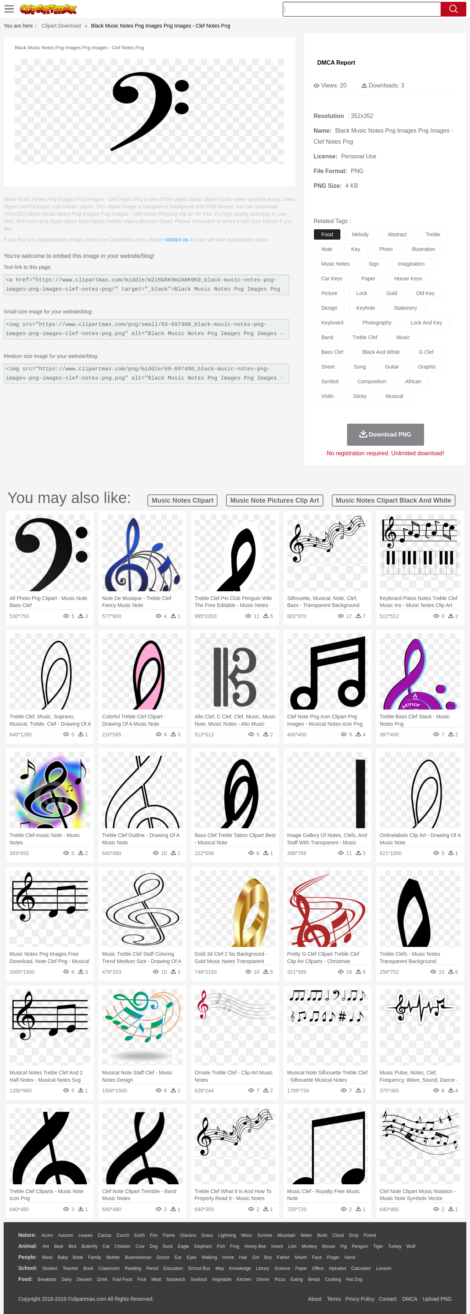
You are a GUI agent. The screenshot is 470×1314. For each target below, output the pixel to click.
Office (317, 1268)
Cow (139, 1246)
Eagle (183, 1246)
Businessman (138, 1257)
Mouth (301, 1257)
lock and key (426, 323)
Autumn (65, 1235)
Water (306, 1235)
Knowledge (240, 1268)
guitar (392, 367)
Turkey (394, 1246)
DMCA (409, 1299)
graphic (427, 367)
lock (362, 293)
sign (374, 264)
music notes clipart (182, 500)
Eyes (191, 1257)
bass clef (332, 352)
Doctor (163, 1257)
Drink (102, 1279)
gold (391, 293)
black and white (381, 352)
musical (394, 396)
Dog (153, 1246)
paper (368, 278)
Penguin (360, 1246)
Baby (63, 1257)
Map (220, 1268)
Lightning (227, 1235)
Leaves (85, 1235)
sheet (328, 367)
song (360, 367)
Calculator (361, 1268)
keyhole (366, 308)
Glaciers (188, 1235)
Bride (78, 1257)
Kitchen (244, 1279)
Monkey (309, 1246)
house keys (408, 278)
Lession (383, 1268)
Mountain (286, 1235)
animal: (27, 1246)
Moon (246, 1235)
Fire (154, 1235)
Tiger (378, 1246)
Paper (301, 1268)
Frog (234, 1246)
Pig (343, 1246)
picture (329, 293)
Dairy (66, 1279)
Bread (314, 1279)
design (329, 308)
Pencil (152, 1268)
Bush (322, 1235)
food (327, 234)
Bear (58, 1246)
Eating (296, 1279)
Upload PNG (437, 1299)
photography (376, 323)
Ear (178, 1257)
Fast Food (122, 1279)
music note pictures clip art (274, 500)
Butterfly (90, 1246)
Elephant (203, 1246)
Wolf (410, 1246)
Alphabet (337, 1268)
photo (386, 249)
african (413, 381)
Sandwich (175, 1279)
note (326, 249)
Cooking (333, 1279)
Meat (156, 1279)
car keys (332, 278)
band (327, 337)
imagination (411, 264)
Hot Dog (354, 1279)
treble (433, 234)
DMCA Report (336, 63)
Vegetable (221, 1279)
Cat (106, 1246)
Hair (243, 1257)
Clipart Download (61, 26)
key (355, 249)
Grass (207, 1235)
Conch (122, 1235)
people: (27, 1257)
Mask (47, 1257)
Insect (277, 1246)
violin (327, 396)
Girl (255, 1257)
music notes (335, 264)
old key (425, 293)
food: (25, 1279)
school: (27, 1268)
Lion (292, 1246)
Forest (370, 1235)
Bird (72, 1246)
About (315, 1299)
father (283, 1257)
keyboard (332, 323)
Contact (388, 1299)
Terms (334, 1299)
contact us (176, 240)
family (94, 1257)
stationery (405, 308)
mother (113, 1257)
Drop (353, 1235)
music (403, 337)
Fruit (141, 1279)
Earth (139, 1235)
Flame (169, 1235)
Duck (168, 1246)
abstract (397, 234)
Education (173, 1268)
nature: (27, 1235)
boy (268, 1257)
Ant (45, 1246)
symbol (330, 381)
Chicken (122, 1246)
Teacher (71, 1268)
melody (360, 234)
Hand (349, 1257)
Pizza (280, 1279)
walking (209, 1257)
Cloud (338, 1235)
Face (317, 1257)
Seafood (199, 1279)
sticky (359, 396)
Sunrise (264, 1235)
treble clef (364, 337)
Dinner (263, 1279)
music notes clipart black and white (393, 500)
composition (372, 381)
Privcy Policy (360, 1299)
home (228, 1257)
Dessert (84, 1279)
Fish (221, 1246)
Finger (333, 1257)
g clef (426, 352)
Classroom (108, 1268)
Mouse (328, 1246)
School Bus (199, 1268)
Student (49, 1268)
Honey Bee (255, 1246)
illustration (423, 249)
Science (282, 1268)
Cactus (104, 1235)
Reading (133, 1268)
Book (88, 1268)
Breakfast (47, 1279)
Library (263, 1268)
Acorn (47, 1235)
